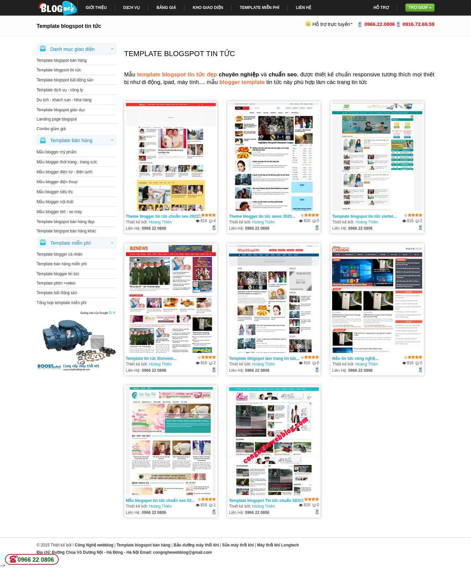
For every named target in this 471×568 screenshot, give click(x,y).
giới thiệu (96, 7)
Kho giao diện (208, 7)
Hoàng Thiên (160, 222)
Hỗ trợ (381, 7)
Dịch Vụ (131, 7)
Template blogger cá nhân (60, 254)
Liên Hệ (303, 7)
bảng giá (166, 7)
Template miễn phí (259, 7)
